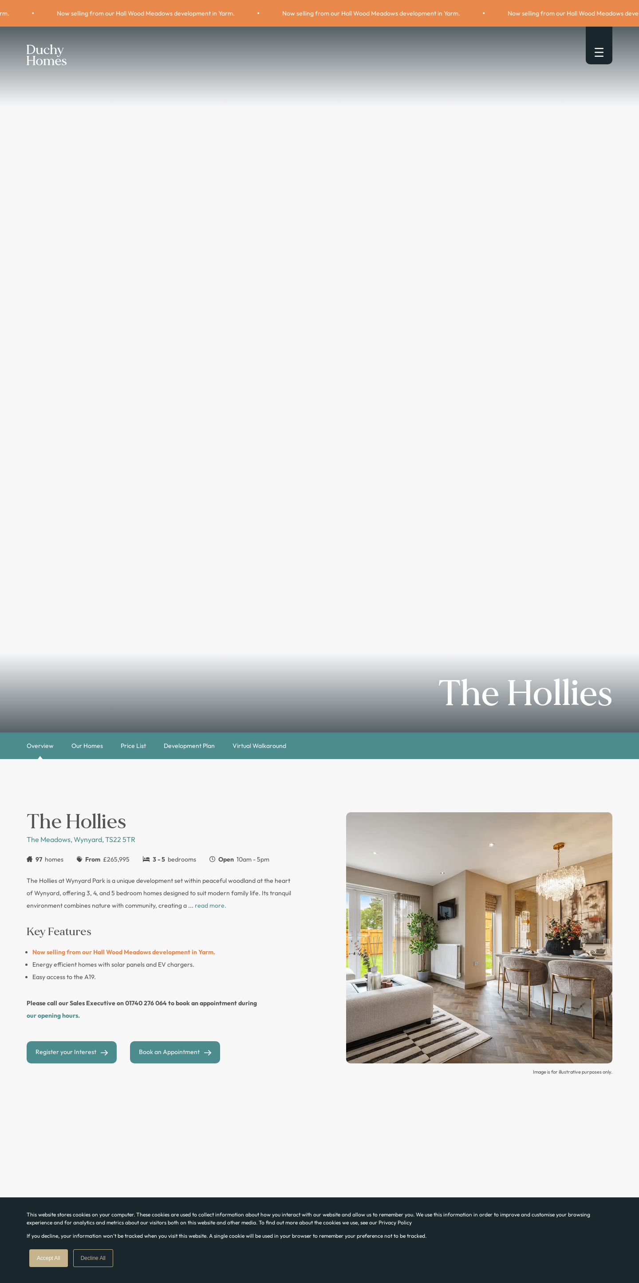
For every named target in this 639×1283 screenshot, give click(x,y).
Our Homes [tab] (87, 746)
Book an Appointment (169, 1052)
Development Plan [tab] (189, 746)
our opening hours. (53, 1015)
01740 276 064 (146, 1003)
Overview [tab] (40, 746)
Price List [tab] (133, 746)
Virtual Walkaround (259, 746)
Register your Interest (66, 1052)
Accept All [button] (48, 1258)
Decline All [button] (93, 1258)
